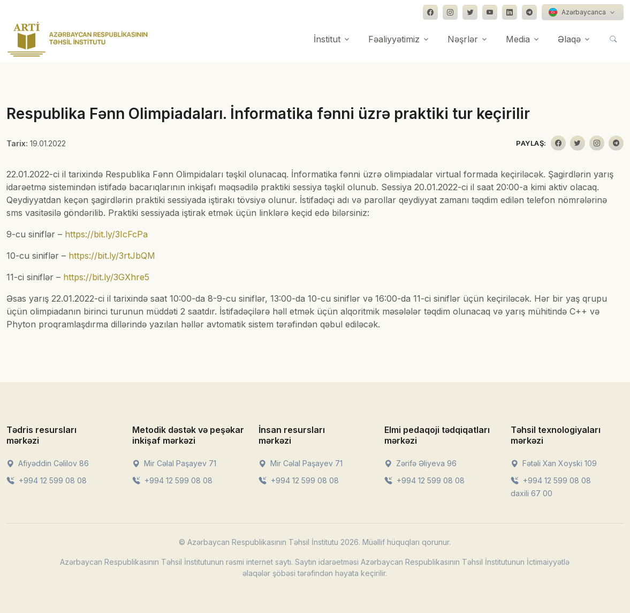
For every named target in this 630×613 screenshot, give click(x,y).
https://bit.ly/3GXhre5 (106, 277)
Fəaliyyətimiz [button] (394, 39)
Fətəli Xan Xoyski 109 (554, 463)
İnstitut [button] (327, 39)
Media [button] (518, 39)
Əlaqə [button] (569, 39)
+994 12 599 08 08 (46, 480)
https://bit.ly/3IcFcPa (106, 234)
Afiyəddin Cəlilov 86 (47, 463)
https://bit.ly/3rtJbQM (112, 255)
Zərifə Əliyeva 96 (420, 463)
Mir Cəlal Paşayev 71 (174, 463)
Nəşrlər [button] (462, 39)
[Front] (77, 39)
